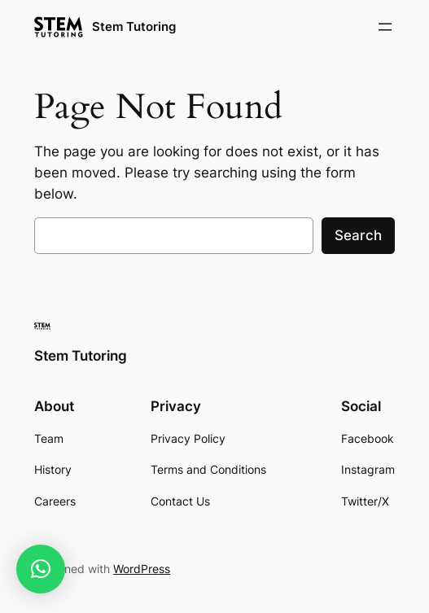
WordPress (141, 569)
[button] (40, 569)
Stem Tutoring (134, 26)
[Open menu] (385, 27)
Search (358, 235)
